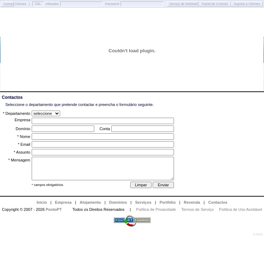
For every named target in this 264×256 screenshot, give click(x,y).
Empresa (63, 202)
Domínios (118, 202)
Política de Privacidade (156, 209)
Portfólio (167, 202)
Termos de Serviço (197, 209)
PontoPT (54, 209)
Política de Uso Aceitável (240, 209)
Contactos (217, 202)
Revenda (192, 202)
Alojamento (90, 202)
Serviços (143, 202)
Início (42, 202)
